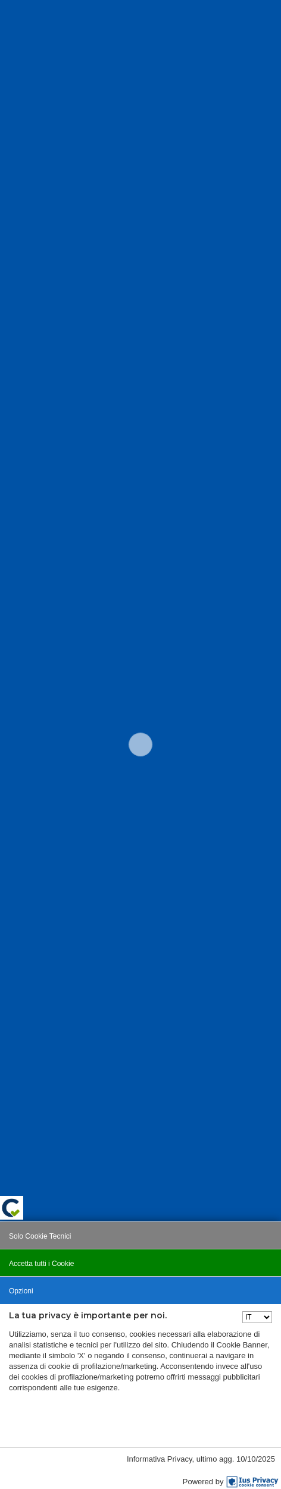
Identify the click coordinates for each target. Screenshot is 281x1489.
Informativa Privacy (159, 1459)
